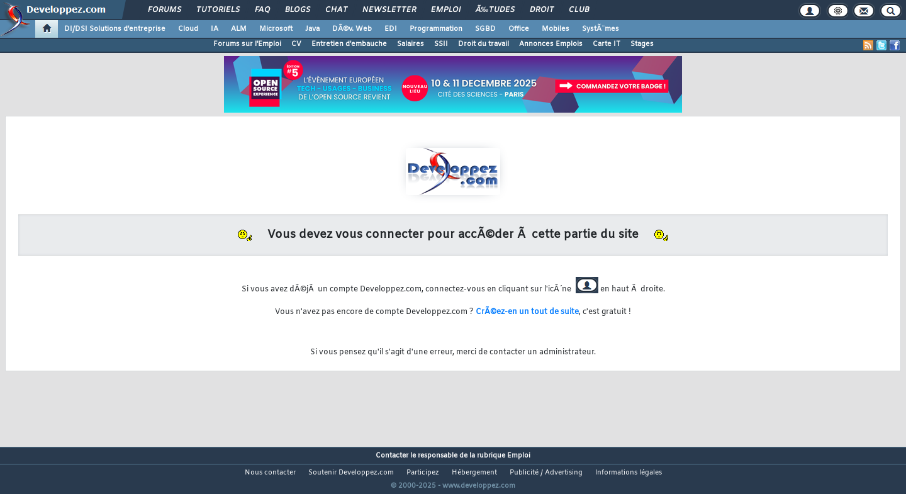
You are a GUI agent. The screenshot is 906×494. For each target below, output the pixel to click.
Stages (642, 44)
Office (518, 29)
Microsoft (276, 29)
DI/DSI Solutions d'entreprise (114, 29)
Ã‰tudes (495, 10)
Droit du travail (483, 44)
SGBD (485, 29)
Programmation (436, 29)
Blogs (297, 10)
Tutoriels (218, 10)
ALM (239, 29)
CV (296, 44)
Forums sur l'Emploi (247, 44)
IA (214, 29)
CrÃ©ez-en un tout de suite (527, 312)
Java (312, 29)
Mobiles (555, 29)
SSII (441, 44)
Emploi (446, 10)
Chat (336, 10)
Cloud (188, 29)
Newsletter (389, 10)
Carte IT (606, 44)
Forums (164, 10)
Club (579, 10)
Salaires (410, 44)
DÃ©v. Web (352, 29)
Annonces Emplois (551, 44)
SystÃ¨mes (600, 29)
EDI (390, 29)
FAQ (262, 10)
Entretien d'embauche (349, 44)
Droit (541, 10)
